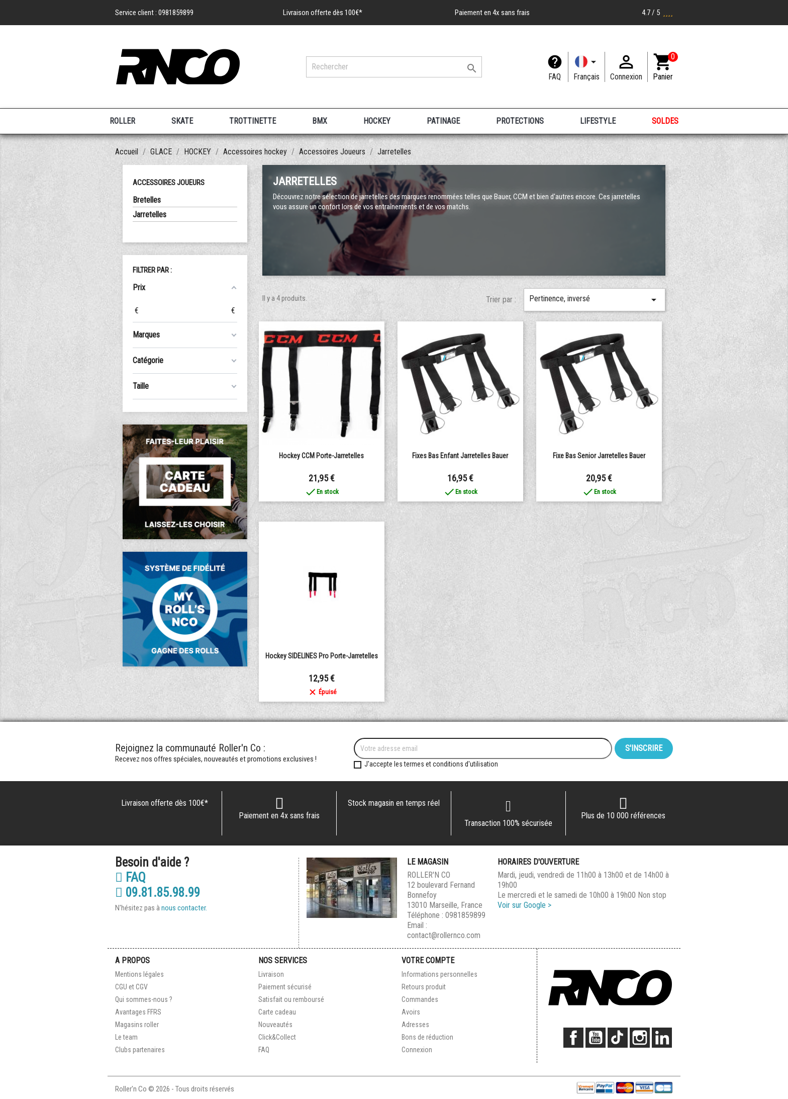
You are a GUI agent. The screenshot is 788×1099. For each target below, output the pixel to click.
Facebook (573, 1038)
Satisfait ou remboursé (291, 999)
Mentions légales (139, 974)
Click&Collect (277, 1037)
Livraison (271, 974)
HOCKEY (376, 121)
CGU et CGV (131, 987)
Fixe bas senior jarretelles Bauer (599, 456)
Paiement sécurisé (285, 987)
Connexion (417, 1050)
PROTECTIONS (520, 121)
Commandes (420, 999)
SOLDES (665, 121)
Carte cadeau (277, 1012)
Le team (126, 1037)
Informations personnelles (439, 974)
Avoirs (411, 1012)
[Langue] (586, 67)
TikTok (618, 1038)
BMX (319, 121)
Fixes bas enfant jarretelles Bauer (460, 456)
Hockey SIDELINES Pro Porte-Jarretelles (321, 656)
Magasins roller (137, 1025)
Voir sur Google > (524, 905)
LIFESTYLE (598, 121)
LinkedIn (662, 1038)
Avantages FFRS (138, 1012)
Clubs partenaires (140, 1050)
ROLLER (122, 121)
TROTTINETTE (252, 121)
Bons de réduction (427, 1037)
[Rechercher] (394, 66)
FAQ (554, 76)
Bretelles (147, 200)
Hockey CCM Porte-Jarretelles (321, 456)
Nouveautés (275, 1025)
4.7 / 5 (657, 13)
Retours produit (424, 987)
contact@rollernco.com (443, 935)
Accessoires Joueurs (169, 182)
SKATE (182, 121)
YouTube (595, 1038)
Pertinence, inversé (594, 300)
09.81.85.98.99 (157, 893)
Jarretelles (149, 214)
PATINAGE (443, 121)
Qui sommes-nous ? (143, 999)
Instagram (640, 1038)
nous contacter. (184, 907)
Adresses (415, 1025)
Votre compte (428, 960)
